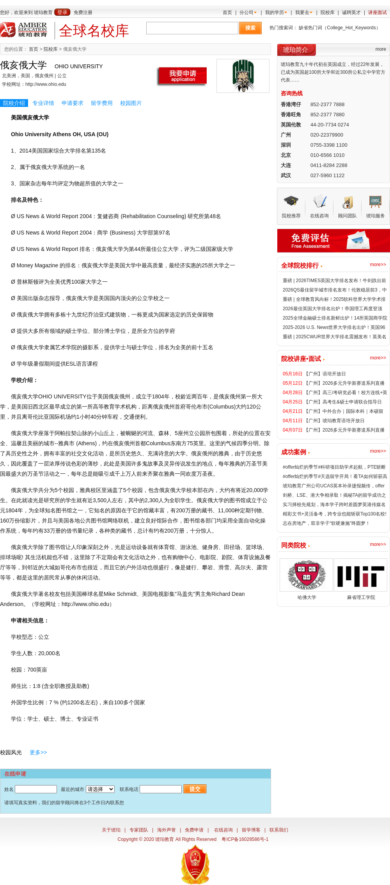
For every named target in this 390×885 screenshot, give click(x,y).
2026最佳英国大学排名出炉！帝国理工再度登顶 (332, 308)
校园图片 (131, 103)
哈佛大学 (307, 597)
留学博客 (251, 830)
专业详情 (43, 103)
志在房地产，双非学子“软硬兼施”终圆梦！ (326, 523)
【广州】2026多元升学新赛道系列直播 (344, 383)
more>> (378, 264)
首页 (227, 12)
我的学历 (274, 12)
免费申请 (194, 830)
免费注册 (83, 12)
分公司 (246, 12)
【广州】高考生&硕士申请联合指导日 (343, 402)
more (381, 49)
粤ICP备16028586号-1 (245, 839)
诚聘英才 (351, 12)
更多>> (38, 752)
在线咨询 (223, 830)
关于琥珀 (111, 830)
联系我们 (278, 830)
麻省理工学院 (361, 597)
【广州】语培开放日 (325, 374)
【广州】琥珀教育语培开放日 (334, 420)
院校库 (328, 12)
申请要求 (72, 103)
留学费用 (102, 103)
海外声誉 (166, 830)
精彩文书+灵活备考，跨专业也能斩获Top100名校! (334, 514)
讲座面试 (377, 12)
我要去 (302, 12)
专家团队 (138, 830)
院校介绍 (14, 103)
